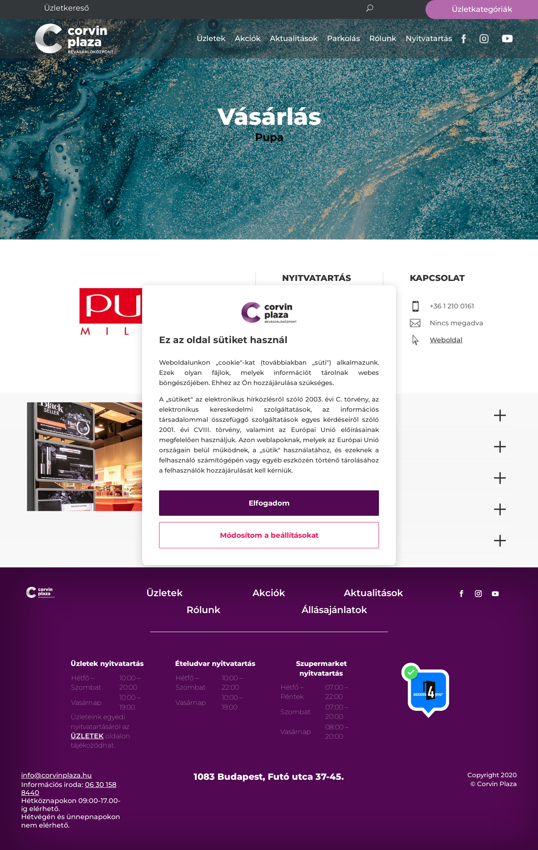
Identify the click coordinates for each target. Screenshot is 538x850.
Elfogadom (269, 503)
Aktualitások (294, 38)
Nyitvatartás (429, 38)
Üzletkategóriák (482, 9)
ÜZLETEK (87, 736)
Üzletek (211, 38)
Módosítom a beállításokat (269, 535)
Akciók (248, 38)
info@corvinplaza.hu (56, 775)
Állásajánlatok (334, 610)
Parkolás (343, 38)
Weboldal (446, 340)
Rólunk (382, 38)
